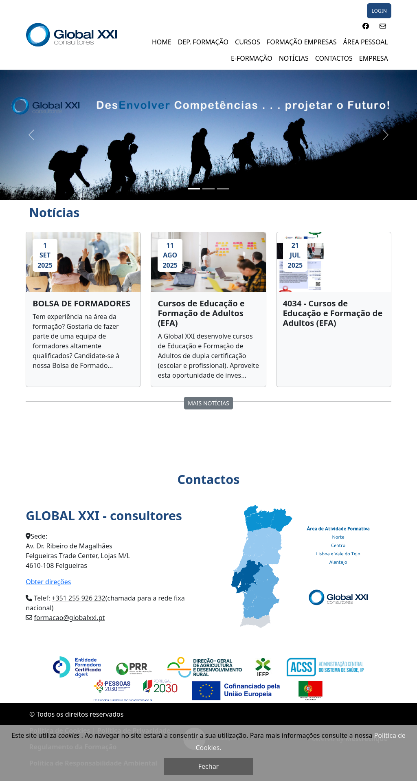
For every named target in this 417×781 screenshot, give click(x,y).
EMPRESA (373, 58)
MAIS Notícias (208, 403)
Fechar (208, 766)
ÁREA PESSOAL (365, 41)
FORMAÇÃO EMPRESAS (302, 41)
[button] (366, 26)
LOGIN (378, 10)
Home (161, 41)
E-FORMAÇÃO (251, 58)
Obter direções (48, 581)
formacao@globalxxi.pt (69, 617)
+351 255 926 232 (78, 598)
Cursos (247, 41)
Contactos (334, 58)
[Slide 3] (223, 189)
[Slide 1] (194, 189)
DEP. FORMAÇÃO (203, 41)
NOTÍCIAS (294, 58)
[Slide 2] (208, 189)
